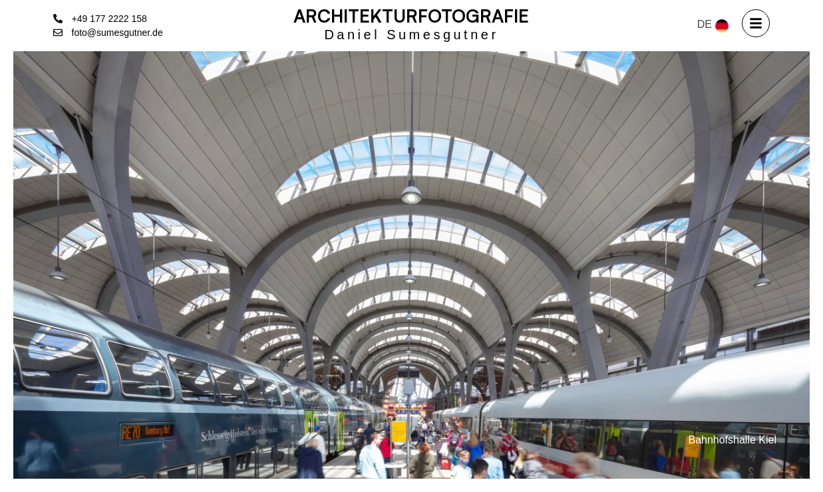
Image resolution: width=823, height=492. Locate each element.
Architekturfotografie (411, 16)
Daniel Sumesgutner (411, 34)
